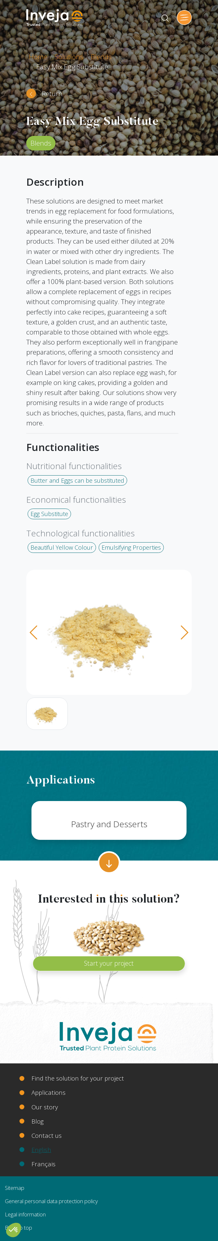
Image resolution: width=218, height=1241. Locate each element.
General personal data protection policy (51, 1201)
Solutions (69, 56)
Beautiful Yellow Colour (61, 547)
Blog (37, 1121)
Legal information (25, 1214)
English (41, 1150)
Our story (44, 1107)
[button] (13, 1230)
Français (43, 1164)
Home (38, 56)
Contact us (46, 1135)
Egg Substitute (49, 514)
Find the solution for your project (77, 1078)
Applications (48, 1092)
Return (52, 93)
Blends (101, 56)
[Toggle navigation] (184, 17)
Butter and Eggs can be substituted (77, 480)
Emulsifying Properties (131, 547)
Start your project (109, 963)
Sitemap (14, 1188)
